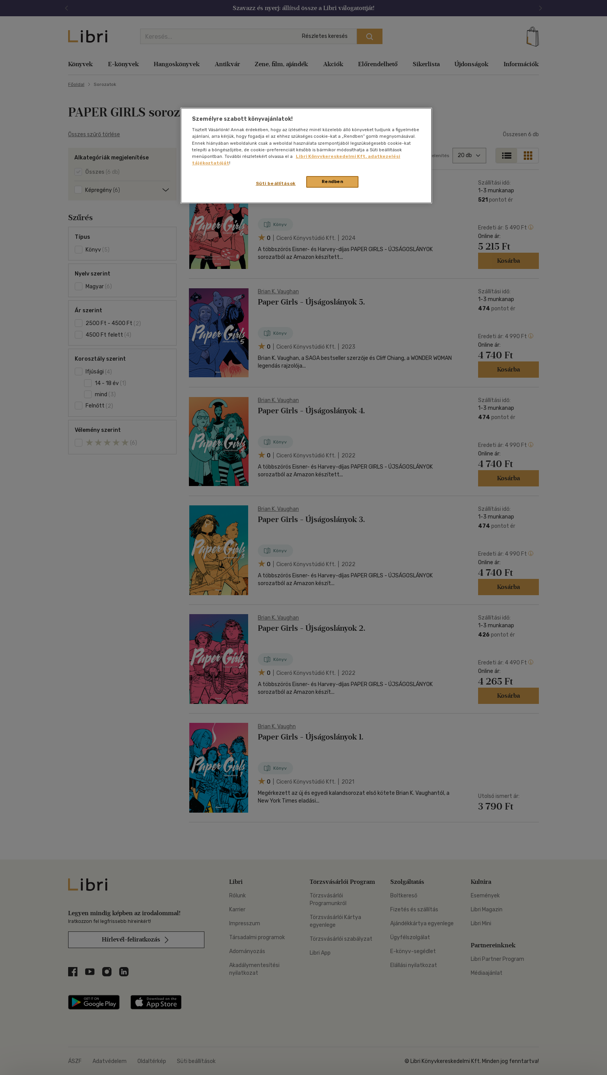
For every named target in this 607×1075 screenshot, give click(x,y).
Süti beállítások (276, 183)
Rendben (332, 181)
